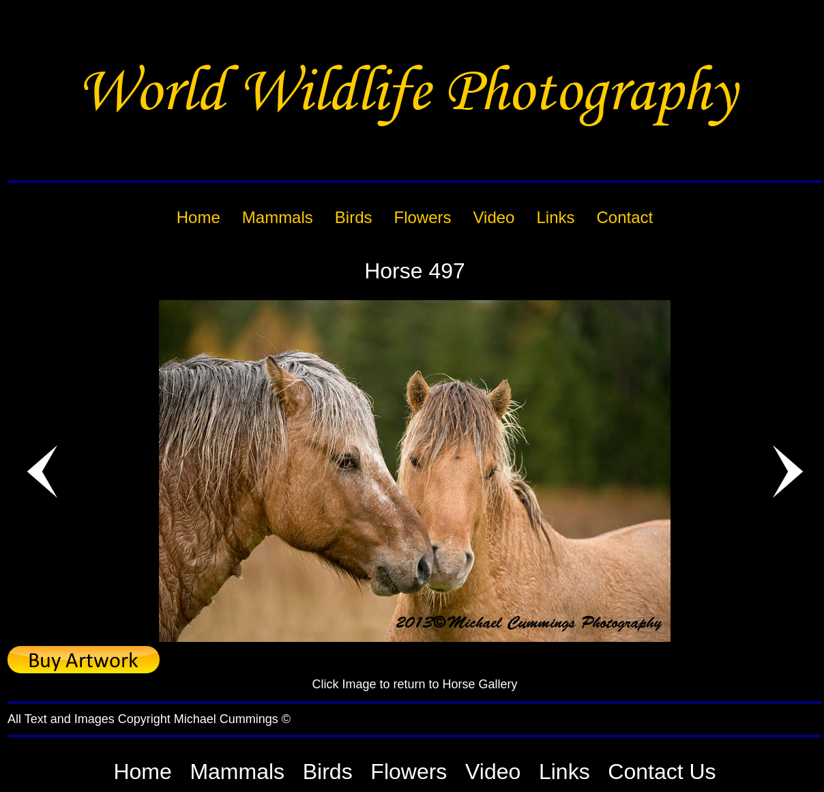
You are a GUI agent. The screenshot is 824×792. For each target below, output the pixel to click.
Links (564, 771)
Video (492, 771)
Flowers (408, 771)
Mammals (237, 771)
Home (142, 771)
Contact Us (662, 771)
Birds (328, 771)
